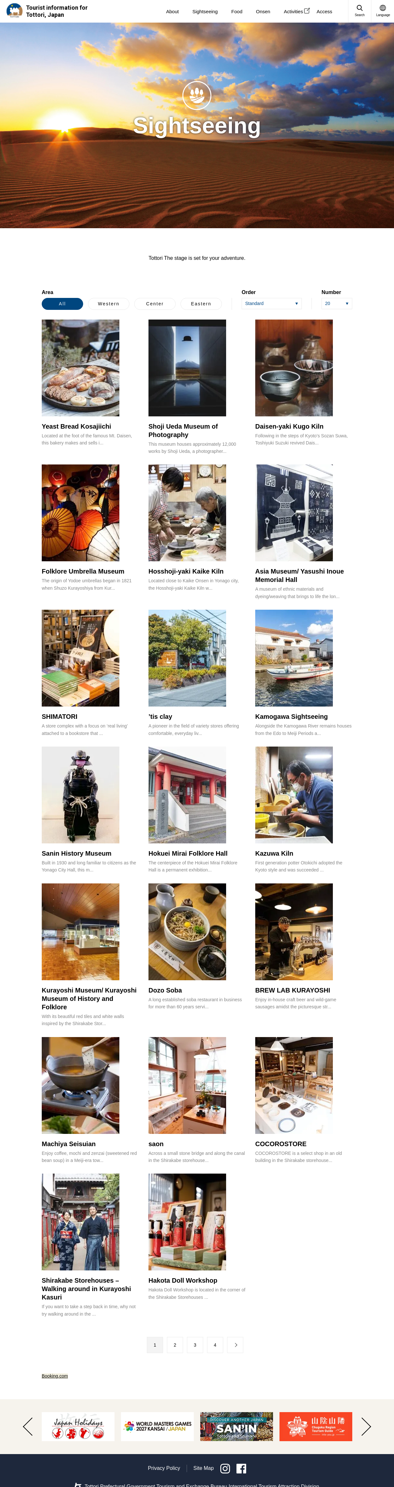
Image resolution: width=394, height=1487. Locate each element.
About (172, 11)
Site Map (203, 1468)
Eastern (201, 303)
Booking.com (55, 1376)
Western (109, 303)
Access (324, 11)
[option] (78, 1426)
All (62, 303)
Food (236, 11)
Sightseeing (205, 11)
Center (155, 303)
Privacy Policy (164, 1468)
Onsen (263, 11)
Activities (293, 11)
